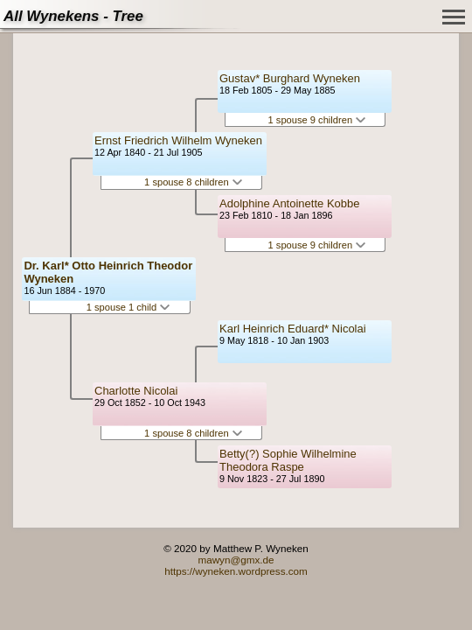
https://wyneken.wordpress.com (236, 571)
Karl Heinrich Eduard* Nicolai (292, 328)
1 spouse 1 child (128, 307)
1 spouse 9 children (317, 120)
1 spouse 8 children (193, 182)
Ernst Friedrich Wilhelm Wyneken (178, 140)
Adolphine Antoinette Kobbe (289, 203)
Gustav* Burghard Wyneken (289, 78)
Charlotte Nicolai (135, 390)
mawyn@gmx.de (236, 559)
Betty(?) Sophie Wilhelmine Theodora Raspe (288, 460)
